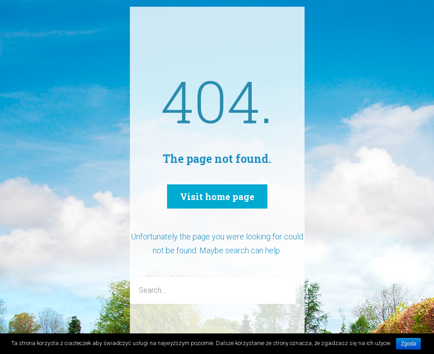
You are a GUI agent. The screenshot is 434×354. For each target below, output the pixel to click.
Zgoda (408, 344)
